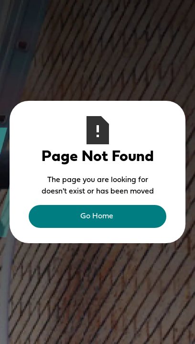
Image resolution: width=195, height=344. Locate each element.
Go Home (96, 216)
